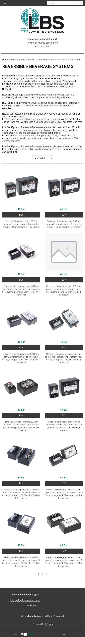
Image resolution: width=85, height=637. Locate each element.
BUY (21, 214)
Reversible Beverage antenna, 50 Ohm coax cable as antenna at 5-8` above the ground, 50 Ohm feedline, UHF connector (21, 224)
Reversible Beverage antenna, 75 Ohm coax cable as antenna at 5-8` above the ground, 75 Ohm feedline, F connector (64, 224)
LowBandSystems (33, 616)
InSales (49, 624)
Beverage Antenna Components (33, 59)
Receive (10, 59)
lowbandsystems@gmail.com (43, 42)
